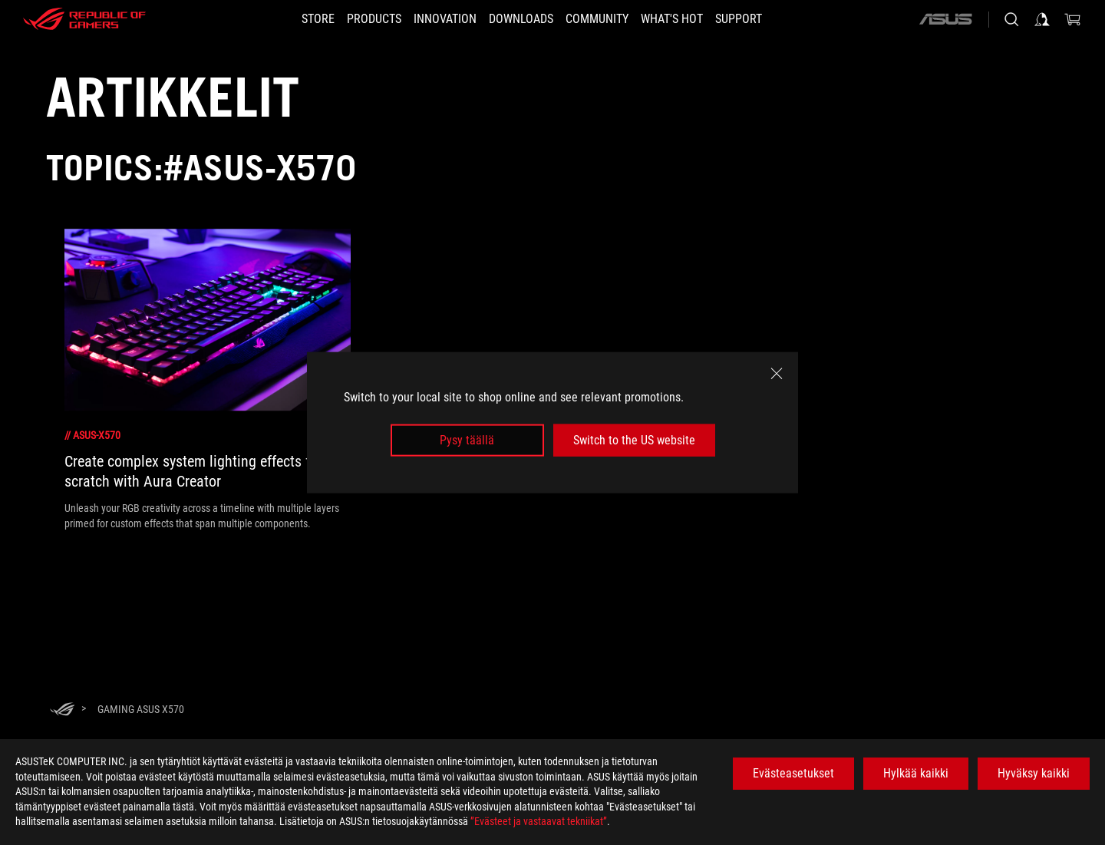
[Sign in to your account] (1042, 19)
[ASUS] (945, 19)
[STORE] (290, 19)
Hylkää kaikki (915, 773)
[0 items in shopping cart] (1073, 19)
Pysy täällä (467, 440)
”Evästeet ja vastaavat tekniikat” (538, 821)
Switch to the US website (634, 440)
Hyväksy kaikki (1034, 773)
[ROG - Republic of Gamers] (84, 19)
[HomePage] (62, 710)
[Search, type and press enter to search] (1011, 19)
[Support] (766, 19)
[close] (776, 373)
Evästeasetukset (793, 773)
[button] (355, 19)
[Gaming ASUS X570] (140, 709)
